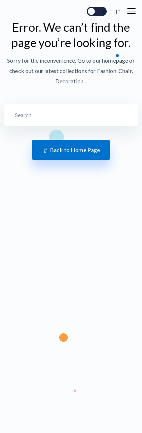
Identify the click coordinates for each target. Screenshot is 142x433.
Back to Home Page (71, 150)
